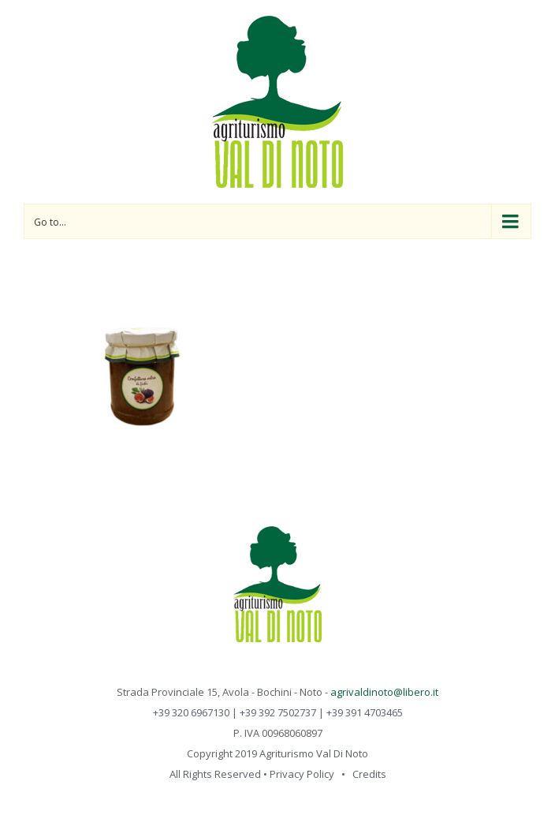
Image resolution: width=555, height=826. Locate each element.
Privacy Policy (302, 774)
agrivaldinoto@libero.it (384, 692)
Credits (369, 774)
